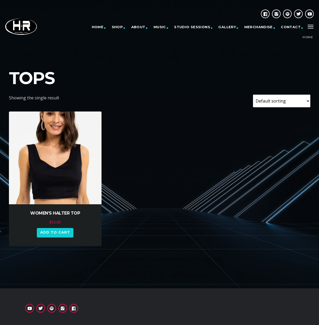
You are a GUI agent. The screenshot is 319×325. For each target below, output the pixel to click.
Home (307, 37)
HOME (98, 27)
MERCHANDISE (258, 27)
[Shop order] (281, 101)
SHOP (117, 27)
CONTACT (291, 27)
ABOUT (138, 27)
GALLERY (227, 27)
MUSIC (160, 27)
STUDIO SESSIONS (192, 27)
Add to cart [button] (55, 232)
